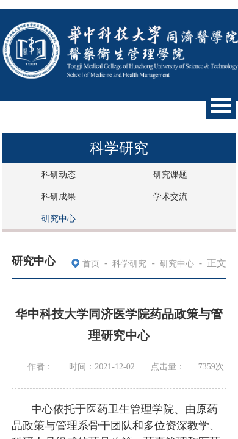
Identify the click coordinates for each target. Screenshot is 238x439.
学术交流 (170, 196)
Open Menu (221, 105)
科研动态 (58, 174)
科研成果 (58, 196)
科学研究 (129, 263)
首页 (90, 263)
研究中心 (58, 218)
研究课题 (170, 174)
